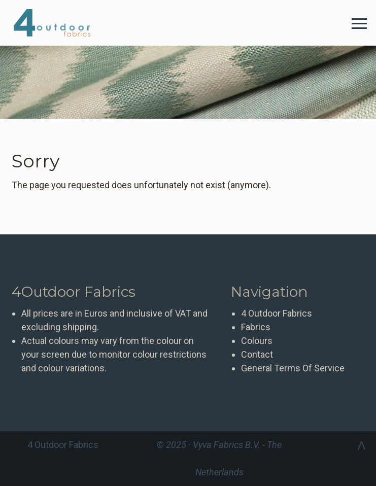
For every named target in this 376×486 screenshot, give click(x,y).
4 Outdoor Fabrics (59, 23)
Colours (256, 340)
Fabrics (255, 327)
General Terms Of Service (293, 368)
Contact (257, 354)
